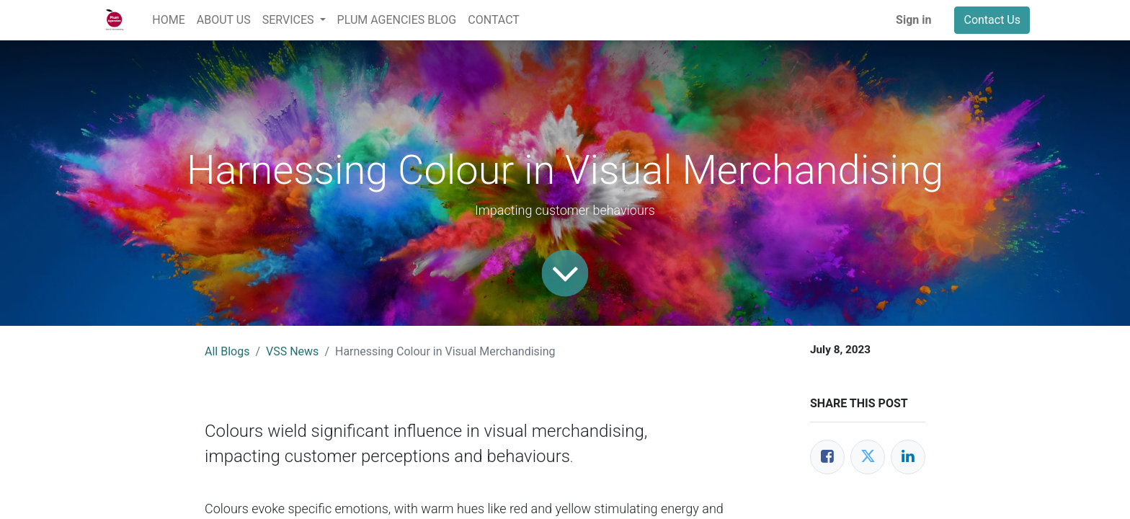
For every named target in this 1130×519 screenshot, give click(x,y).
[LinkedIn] (908, 457)
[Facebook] (827, 457)
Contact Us (992, 20)
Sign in (913, 20)
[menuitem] (168, 20)
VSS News (292, 351)
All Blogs (227, 351)
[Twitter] (867, 457)
